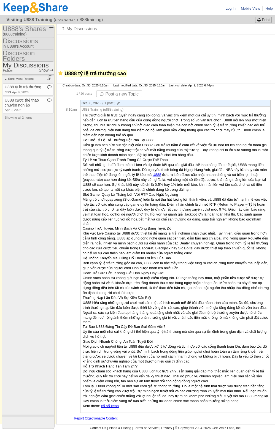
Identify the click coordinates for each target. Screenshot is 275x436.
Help (269, 8)
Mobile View (250, 8)
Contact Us (98, 428)
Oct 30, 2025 (101, 103)
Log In (231, 8)
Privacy (166, 428)
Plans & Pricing (120, 428)
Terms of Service (146, 428)
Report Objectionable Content (95, 418)
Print (263, 20)
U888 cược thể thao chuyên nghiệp (22, 104)
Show (46, 70)
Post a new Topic (119, 94)
